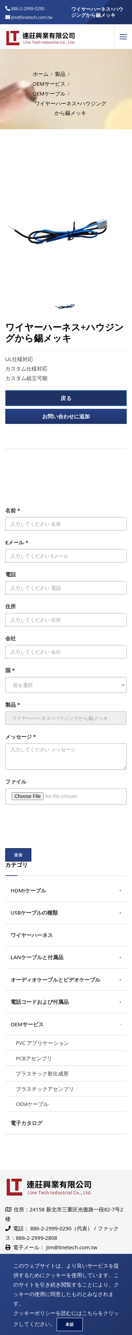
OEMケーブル (49, 93)
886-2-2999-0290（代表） (61, 1228)
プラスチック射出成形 (42, 1073)
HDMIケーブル (28, 890)
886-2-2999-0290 (27, 9)
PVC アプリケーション (42, 1042)
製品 (60, 73)
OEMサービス (49, 83)
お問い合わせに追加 (66, 416)
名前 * (12, 510)
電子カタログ (26, 1122)
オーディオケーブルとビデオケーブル (55, 979)
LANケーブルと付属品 (37, 957)
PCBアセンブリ (34, 1058)
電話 (10, 574)
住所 (10, 606)
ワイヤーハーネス (32, 934)
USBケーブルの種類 (34, 912)
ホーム (41, 73)
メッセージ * (20, 736)
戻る (66, 397)
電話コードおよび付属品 (40, 1001)
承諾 (69, 1324)
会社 (10, 638)
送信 (18, 854)
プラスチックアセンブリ (45, 1088)
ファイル (15, 781)
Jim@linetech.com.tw (71, 1247)
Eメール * (16, 542)
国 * (10, 670)
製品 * (12, 704)
